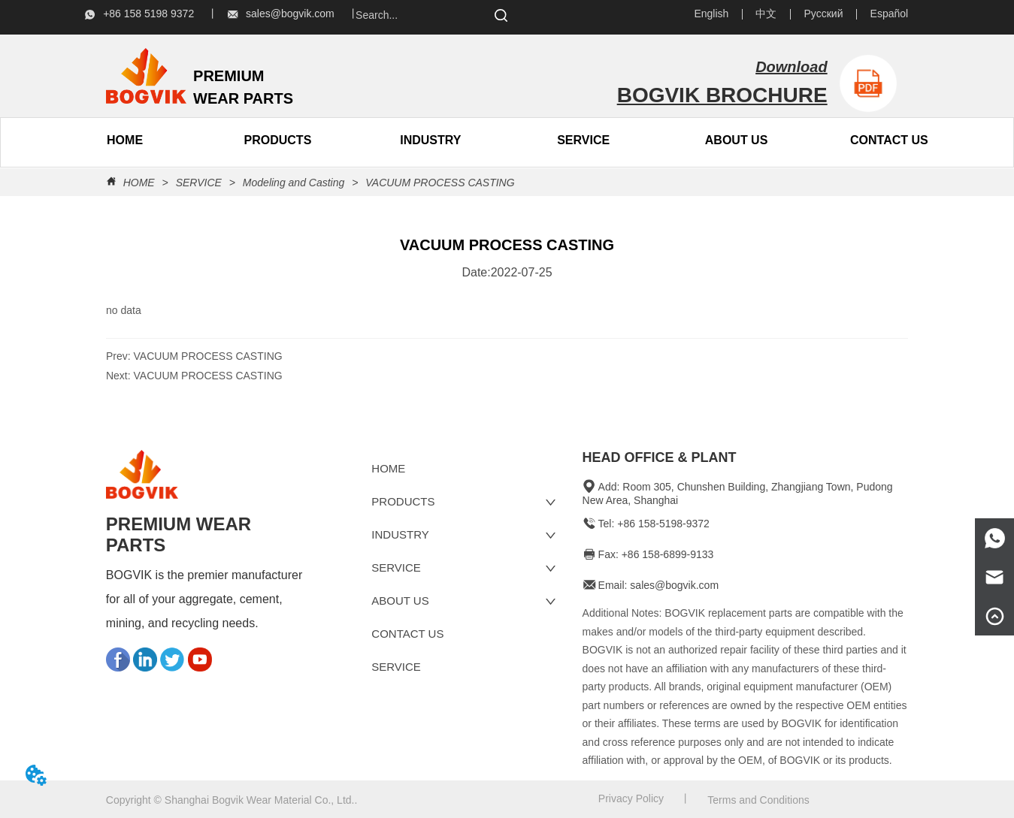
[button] (278, 140)
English (711, 14)
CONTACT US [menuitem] (889, 140)
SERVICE (583, 140)
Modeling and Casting (293, 183)
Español (889, 14)
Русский (823, 14)
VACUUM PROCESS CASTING (438, 183)
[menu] (201, 140)
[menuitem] (277, 140)
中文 (765, 14)
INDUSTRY (430, 140)
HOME (139, 183)
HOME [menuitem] (125, 140)
